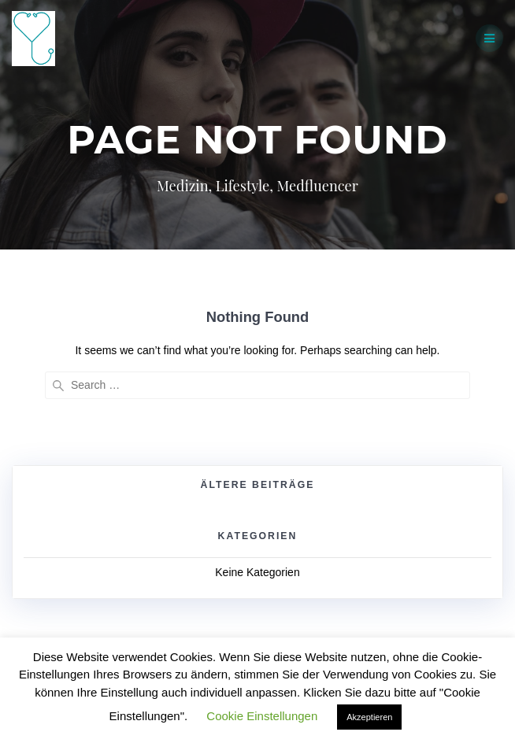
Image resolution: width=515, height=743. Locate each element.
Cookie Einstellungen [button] (261, 716)
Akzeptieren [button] (369, 717)
